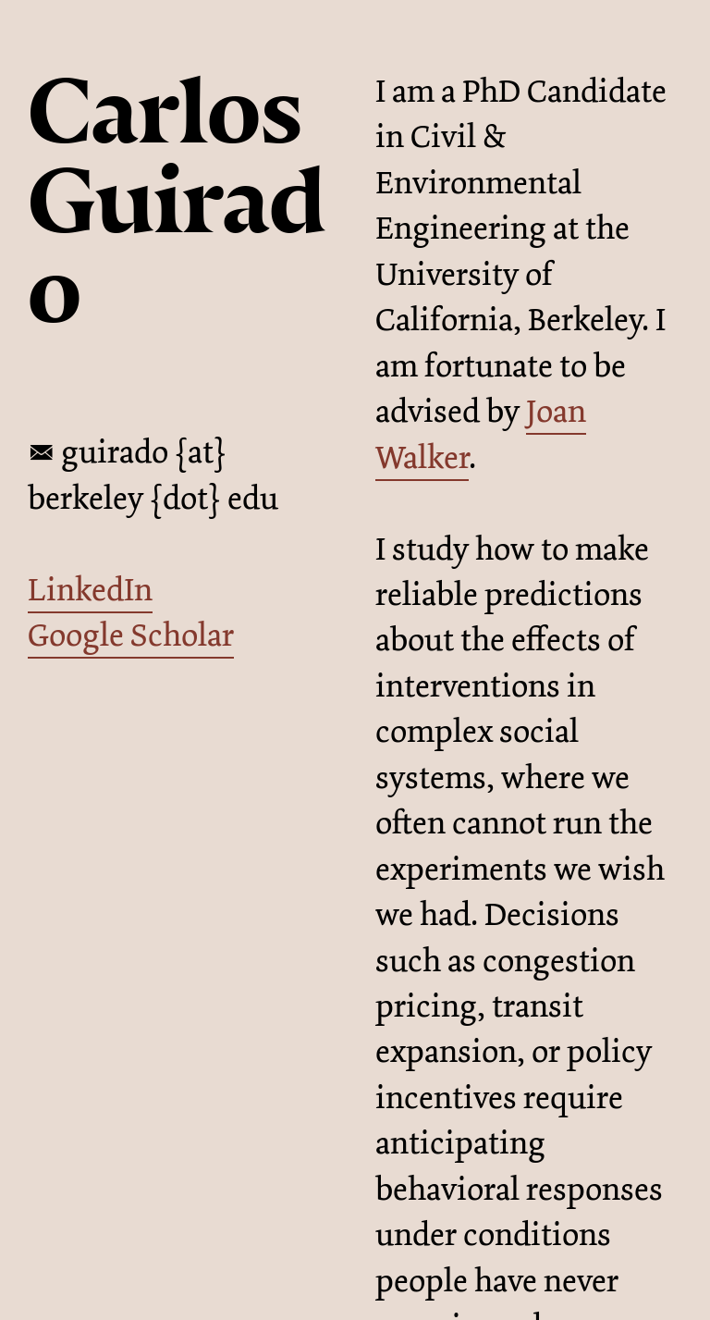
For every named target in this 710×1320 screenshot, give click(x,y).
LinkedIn (90, 589)
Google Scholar (131, 635)
